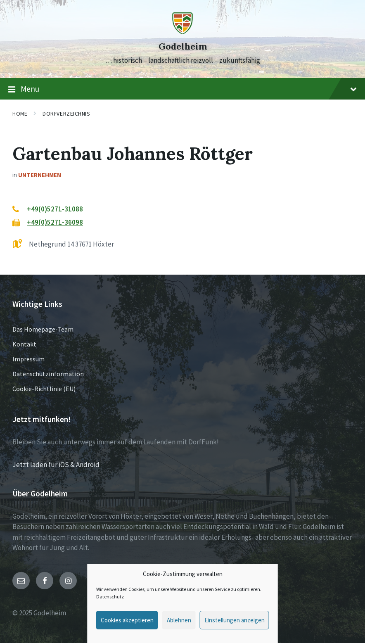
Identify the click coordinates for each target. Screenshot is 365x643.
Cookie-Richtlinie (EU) (44, 388)
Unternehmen (39, 175)
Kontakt (24, 344)
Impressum (28, 359)
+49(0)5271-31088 (55, 209)
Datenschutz (110, 596)
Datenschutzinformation (48, 374)
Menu (182, 89)
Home (19, 113)
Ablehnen (179, 620)
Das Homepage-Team (42, 329)
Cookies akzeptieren (127, 620)
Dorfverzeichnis (66, 113)
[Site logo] (182, 31)
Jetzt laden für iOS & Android (56, 464)
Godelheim (183, 46)
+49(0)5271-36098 (55, 222)
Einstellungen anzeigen (234, 620)
